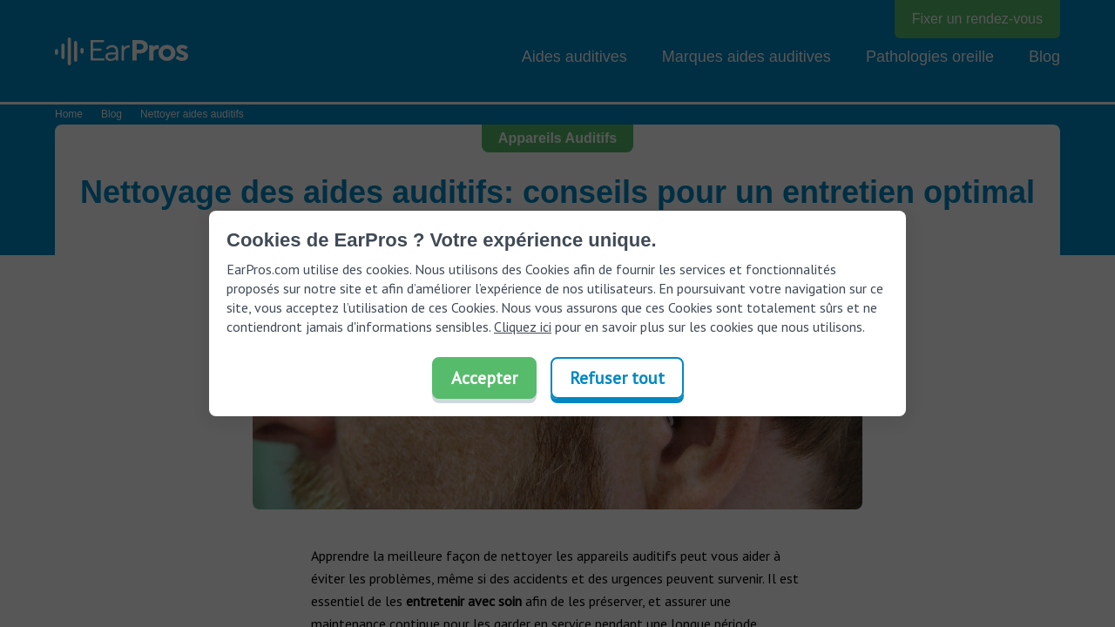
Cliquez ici (522, 326)
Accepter (484, 378)
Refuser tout (617, 378)
